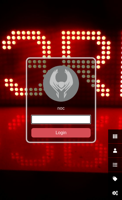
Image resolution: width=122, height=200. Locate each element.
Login (60, 132)
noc (61, 102)
